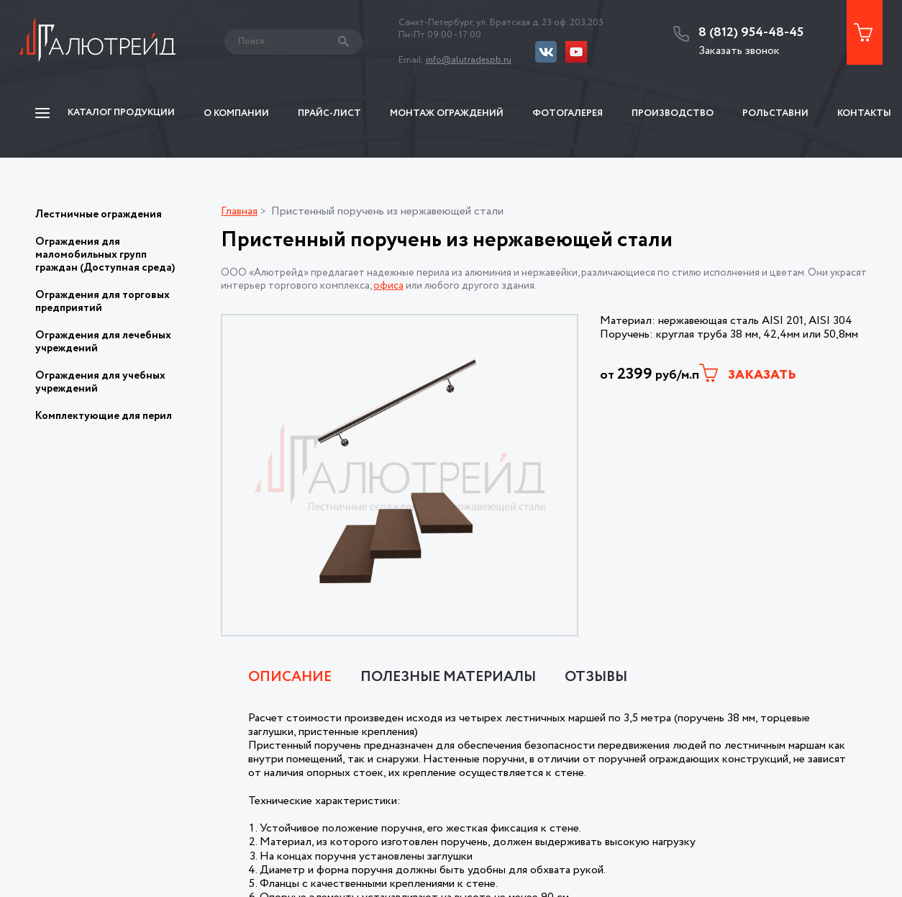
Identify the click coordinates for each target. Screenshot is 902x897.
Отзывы (596, 677)
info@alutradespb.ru (468, 60)
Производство (673, 113)
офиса (388, 286)
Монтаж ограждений (447, 113)
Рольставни (775, 113)
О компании (236, 113)
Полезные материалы (448, 677)
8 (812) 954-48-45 (750, 33)
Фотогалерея (567, 113)
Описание (290, 677)
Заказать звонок (739, 51)
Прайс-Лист (329, 113)
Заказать (747, 374)
